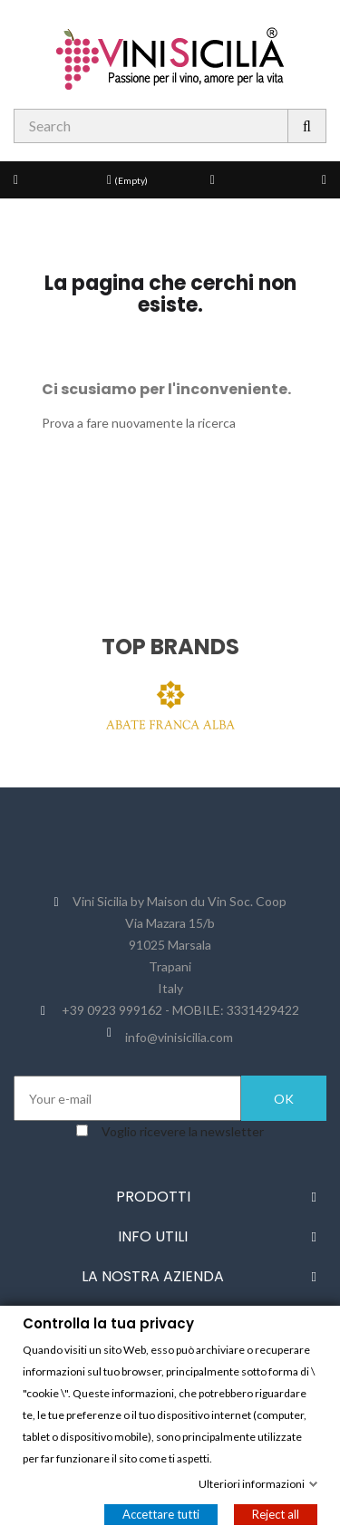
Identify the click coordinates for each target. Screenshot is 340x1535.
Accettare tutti (160, 1513)
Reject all (275, 1513)
